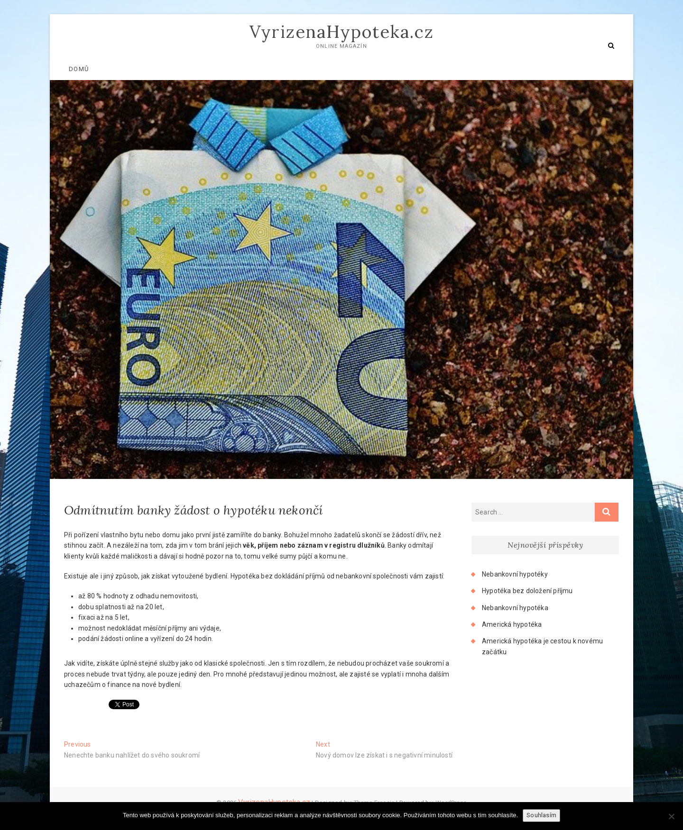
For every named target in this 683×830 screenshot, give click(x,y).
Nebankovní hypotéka (515, 608)
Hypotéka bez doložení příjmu (527, 591)
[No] (671, 816)
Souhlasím (541, 815)
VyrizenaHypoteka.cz (341, 31)
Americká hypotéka (512, 624)
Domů (79, 68)
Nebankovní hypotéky (515, 574)
